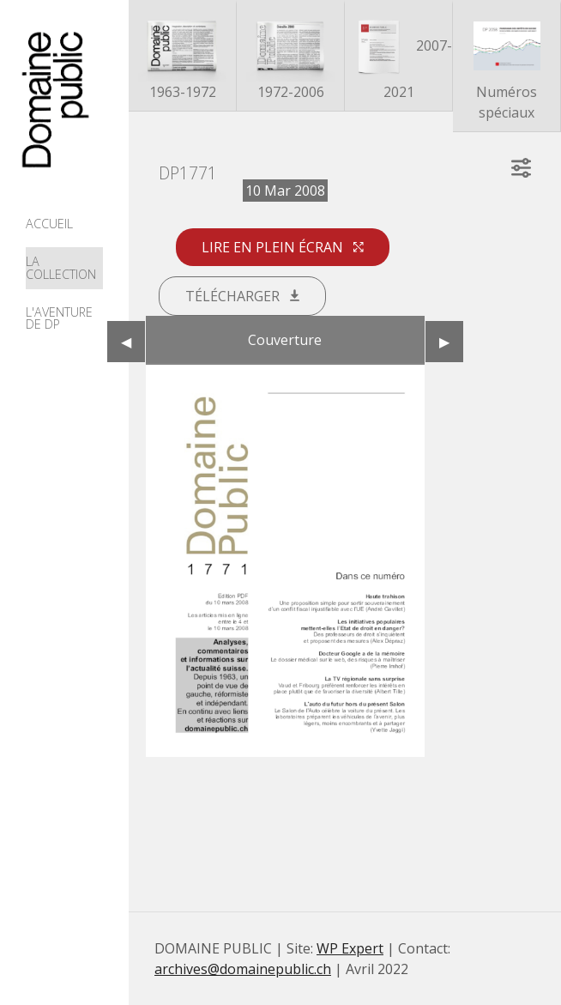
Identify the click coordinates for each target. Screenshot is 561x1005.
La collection (61, 267)
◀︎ (133, 341)
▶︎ (451, 341)
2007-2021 (398, 57)
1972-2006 (290, 57)
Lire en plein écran (283, 247)
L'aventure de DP (59, 318)
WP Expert (350, 948)
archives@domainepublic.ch (242, 969)
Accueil (49, 223)
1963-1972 (182, 57)
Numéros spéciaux (507, 67)
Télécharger (242, 296)
